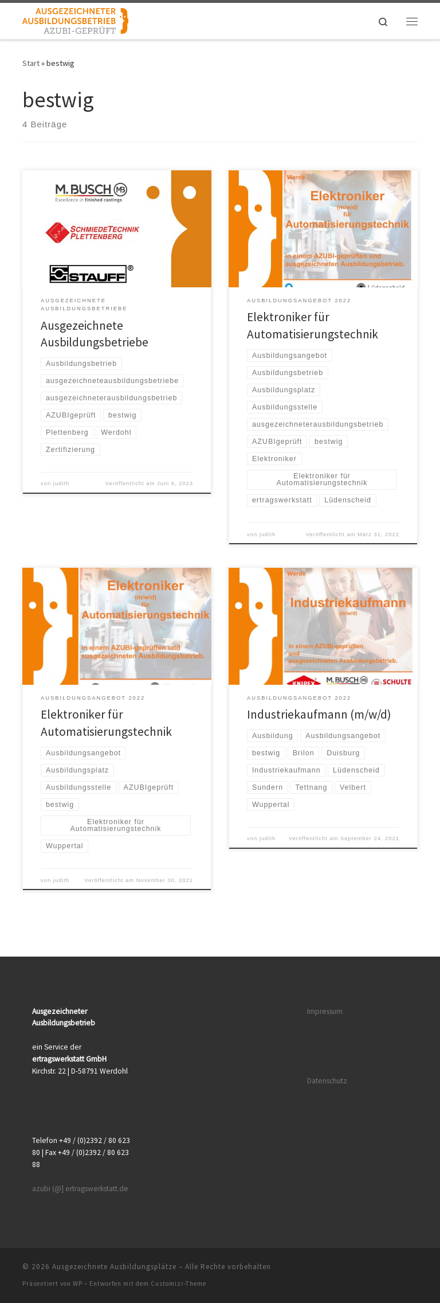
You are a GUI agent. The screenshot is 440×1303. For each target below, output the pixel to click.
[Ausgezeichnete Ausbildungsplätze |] (75, 19)
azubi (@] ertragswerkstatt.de (80, 1188)
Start (31, 63)
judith (61, 483)
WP (77, 1283)
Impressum (325, 1011)
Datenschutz (327, 1081)
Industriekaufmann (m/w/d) (319, 714)
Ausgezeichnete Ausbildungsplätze (114, 1266)
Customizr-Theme (178, 1283)
